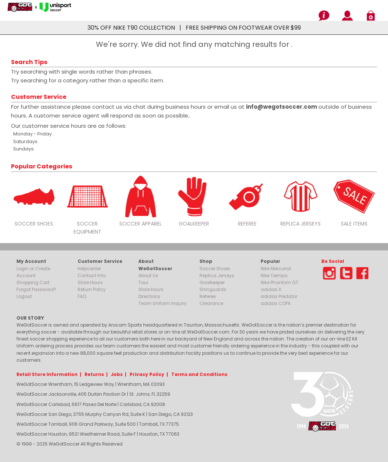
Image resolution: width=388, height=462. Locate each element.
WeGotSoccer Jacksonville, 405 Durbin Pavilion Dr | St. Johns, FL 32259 (93, 394)
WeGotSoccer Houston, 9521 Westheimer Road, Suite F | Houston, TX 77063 (97, 434)
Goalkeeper (212, 282)
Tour (143, 282)
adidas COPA (276, 303)
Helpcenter (89, 268)
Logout (24, 296)
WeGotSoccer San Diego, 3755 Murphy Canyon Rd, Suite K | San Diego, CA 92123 (104, 414)
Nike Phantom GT (279, 282)
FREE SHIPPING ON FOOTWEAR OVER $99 (243, 27)
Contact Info (92, 275)
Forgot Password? (36, 289)
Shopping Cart (32, 282)
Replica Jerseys (216, 275)
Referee (207, 296)
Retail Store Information (47, 374)
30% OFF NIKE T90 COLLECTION (131, 27)
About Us (148, 275)
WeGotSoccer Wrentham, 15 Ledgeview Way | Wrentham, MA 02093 (90, 384)
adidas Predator (279, 296)
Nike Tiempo (274, 275)
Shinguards (212, 289)
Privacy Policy (147, 374)
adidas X (271, 289)
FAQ (82, 296)
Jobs (117, 374)
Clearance (211, 303)
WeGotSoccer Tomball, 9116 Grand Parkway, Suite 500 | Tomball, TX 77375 (97, 424)
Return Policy (92, 289)
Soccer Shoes (214, 268)
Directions (149, 296)
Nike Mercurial (276, 268)
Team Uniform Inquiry (162, 303)
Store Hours (90, 282)
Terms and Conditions (199, 374)
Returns (94, 374)
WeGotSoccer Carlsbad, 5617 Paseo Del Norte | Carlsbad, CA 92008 (90, 404)
